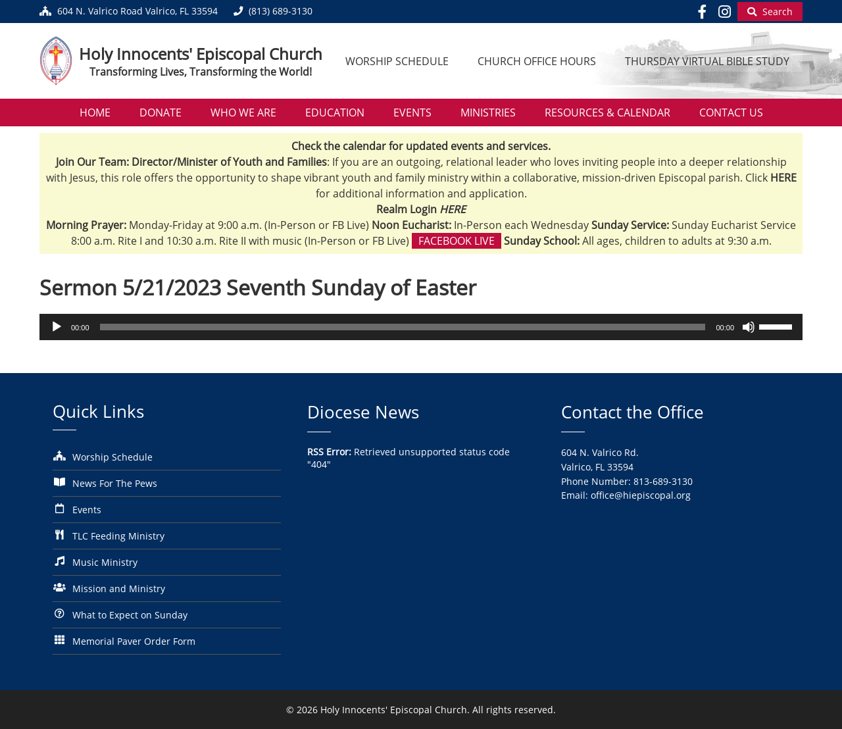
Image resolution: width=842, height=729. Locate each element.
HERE (452, 209)
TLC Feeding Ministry (118, 536)
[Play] (56, 327)
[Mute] (748, 327)
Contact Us (731, 112)
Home (95, 112)
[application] (421, 327)
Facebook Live (456, 241)
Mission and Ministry (118, 588)
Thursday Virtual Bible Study (707, 61)
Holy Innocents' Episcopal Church (200, 53)
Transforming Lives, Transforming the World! (200, 71)
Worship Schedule (397, 61)
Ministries (488, 112)
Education (334, 112)
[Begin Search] (770, 11)
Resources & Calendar (607, 112)
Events (412, 112)
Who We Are (243, 112)
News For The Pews (114, 483)
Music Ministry (104, 562)
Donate (160, 112)
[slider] (403, 327)
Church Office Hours (537, 61)
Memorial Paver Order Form (133, 641)
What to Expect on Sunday (129, 615)
